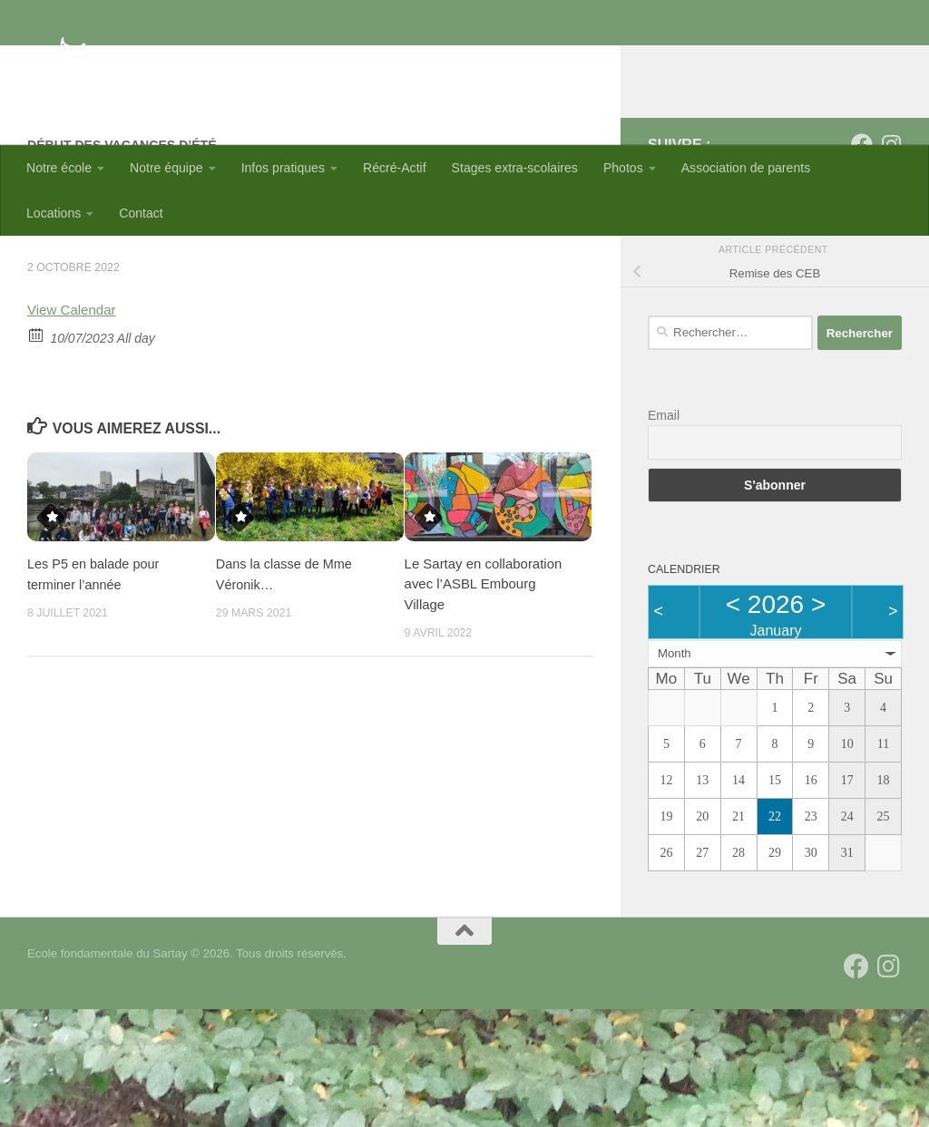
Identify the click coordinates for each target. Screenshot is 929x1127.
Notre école (59, 167)
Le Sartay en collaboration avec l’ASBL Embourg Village (483, 702)
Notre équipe (166, 167)
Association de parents (745, 167)
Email (664, 533)
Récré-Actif (394, 167)
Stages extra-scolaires (515, 167)
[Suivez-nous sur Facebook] (862, 262)
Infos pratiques (283, 167)
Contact (141, 213)
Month (674, 771)
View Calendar (74, 427)
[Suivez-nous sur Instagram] (891, 262)
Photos (623, 167)
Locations (53, 213)
